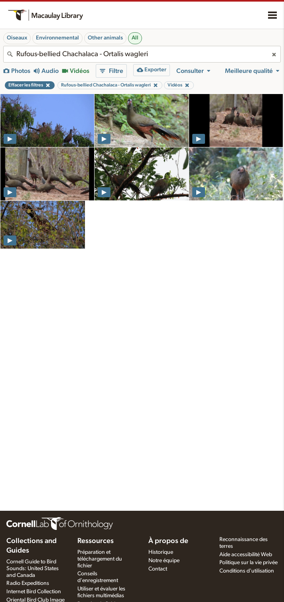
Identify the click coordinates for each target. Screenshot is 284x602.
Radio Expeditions (27, 583)
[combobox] (142, 54)
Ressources (95, 541)
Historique (160, 552)
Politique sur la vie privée (248, 562)
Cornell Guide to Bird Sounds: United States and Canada (32, 568)
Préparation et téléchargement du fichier (99, 559)
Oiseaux (17, 38)
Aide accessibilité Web (245, 554)
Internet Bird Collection (33, 591)
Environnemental (57, 38)
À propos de (168, 541)
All (135, 38)
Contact (157, 569)
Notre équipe (163, 560)
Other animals (105, 38)
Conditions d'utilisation (246, 571)
